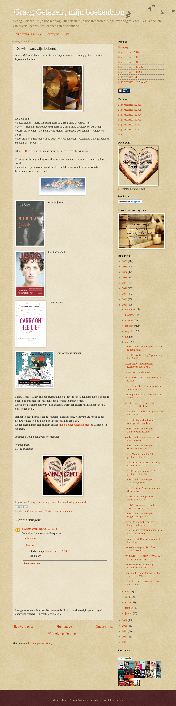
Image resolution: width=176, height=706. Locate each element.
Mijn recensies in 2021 (129, 129)
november (130, 315)
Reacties (30, 545)
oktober (129, 320)
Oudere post (104, 627)
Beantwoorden (29, 538)
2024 (125, 272)
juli (127, 336)
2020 (125, 294)
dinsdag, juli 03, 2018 (56, 551)
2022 (125, 283)
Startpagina (52, 33)
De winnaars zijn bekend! (137, 372)
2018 (125, 304)
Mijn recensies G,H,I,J (129, 62)
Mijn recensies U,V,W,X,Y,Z (132, 82)
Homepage (64, 627)
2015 (125, 631)
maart (128, 602)
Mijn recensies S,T (127, 77)
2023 (125, 277)
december (130, 309)
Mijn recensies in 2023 (129, 119)
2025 (125, 266)
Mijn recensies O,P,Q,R (130, 72)
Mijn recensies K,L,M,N (130, 67)
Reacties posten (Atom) (40, 643)
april (127, 597)
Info (67, 33)
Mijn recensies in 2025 (28, 33)
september (130, 325)
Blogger (119, 700)
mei (127, 591)
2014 (125, 636)
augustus (130, 331)
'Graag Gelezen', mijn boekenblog (68, 11)
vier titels (67, 511)
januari (129, 613)
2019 (125, 299)
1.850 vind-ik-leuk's (33, 511)
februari (129, 607)
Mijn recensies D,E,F (129, 57)
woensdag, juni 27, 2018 (44, 528)
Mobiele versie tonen (62, 634)
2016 (125, 625)
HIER (24, 150)
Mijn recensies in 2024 (129, 114)
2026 (125, 261)
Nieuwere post (22, 627)
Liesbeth (26, 528)
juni (127, 342)
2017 (125, 620)
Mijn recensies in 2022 (129, 124)
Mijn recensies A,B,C (129, 52)
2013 (125, 642)
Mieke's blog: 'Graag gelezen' (74, 424)
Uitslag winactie (53, 511)
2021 (125, 288)
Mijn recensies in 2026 (129, 104)
